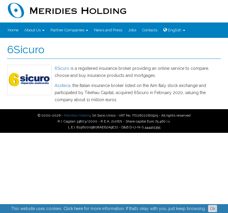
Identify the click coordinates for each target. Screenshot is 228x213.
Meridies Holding (77, 115)
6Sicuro (62, 68)
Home (13, 30)
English (174, 30)
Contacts (149, 30)
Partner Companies (69, 30)
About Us (34, 30)
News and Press (108, 30)
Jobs (132, 30)
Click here (73, 208)
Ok (212, 208)
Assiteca (62, 85)
